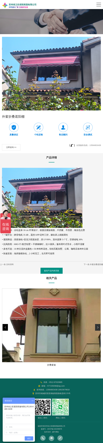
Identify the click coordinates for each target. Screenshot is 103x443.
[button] (98, 327)
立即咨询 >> (11, 147)
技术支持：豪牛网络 (51, 432)
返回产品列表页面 (51, 271)
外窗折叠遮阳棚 (96, 264)
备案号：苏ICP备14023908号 (51, 429)
